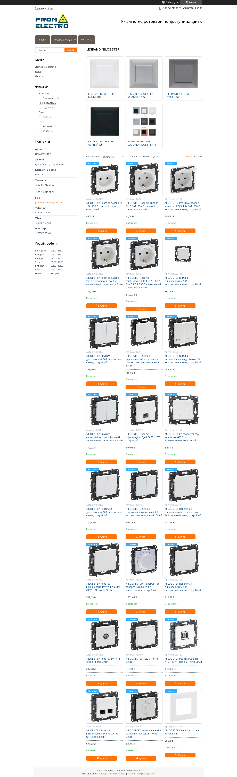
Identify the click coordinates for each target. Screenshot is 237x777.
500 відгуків (172, 2)
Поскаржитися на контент (112, 773)
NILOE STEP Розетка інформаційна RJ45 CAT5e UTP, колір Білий (143, 437)
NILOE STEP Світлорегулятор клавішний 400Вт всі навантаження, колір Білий (182, 437)
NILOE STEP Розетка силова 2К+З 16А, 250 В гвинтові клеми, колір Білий (142, 206)
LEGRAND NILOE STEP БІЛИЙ (101, 95)
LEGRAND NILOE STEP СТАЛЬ (179, 95)
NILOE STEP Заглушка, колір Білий (142, 660)
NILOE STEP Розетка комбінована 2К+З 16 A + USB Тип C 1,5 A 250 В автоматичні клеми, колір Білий (143, 282)
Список (198, 156)
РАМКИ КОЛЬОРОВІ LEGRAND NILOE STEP (140, 143)
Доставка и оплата (45, 66)
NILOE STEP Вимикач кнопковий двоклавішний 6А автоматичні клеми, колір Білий (144, 512)
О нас (38, 71)
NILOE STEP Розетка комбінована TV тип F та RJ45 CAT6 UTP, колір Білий (103, 587)
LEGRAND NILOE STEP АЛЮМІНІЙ (140, 95)
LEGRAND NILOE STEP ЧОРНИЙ (101, 143)
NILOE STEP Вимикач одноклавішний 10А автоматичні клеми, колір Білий (183, 281)
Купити (103, 231)
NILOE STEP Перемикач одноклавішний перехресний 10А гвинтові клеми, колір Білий (183, 512)
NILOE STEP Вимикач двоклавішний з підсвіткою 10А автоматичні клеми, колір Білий (183, 359)
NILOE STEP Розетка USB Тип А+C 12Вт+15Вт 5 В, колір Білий (183, 660)
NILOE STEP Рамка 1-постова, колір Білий (182, 732)
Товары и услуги (63, 39)
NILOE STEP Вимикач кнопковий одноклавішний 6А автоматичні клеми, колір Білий (104, 437)
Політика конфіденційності (141, 773)
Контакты (86, 39)
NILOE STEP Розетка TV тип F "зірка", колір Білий (103, 660)
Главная (42, 39)
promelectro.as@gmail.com (49, 202)
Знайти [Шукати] (71, 50)
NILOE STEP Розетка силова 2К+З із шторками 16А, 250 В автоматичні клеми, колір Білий (104, 281)
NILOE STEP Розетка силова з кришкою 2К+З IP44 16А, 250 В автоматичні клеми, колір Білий (183, 206)
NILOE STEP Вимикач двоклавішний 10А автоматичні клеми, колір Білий (104, 359)
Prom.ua (135, 770)
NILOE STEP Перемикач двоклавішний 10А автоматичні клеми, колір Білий (104, 512)
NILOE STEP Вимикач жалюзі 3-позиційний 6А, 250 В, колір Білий (144, 733)
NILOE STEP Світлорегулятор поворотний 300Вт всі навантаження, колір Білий (142, 587)
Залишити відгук (44, 8)
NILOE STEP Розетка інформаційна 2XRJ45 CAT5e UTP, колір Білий (102, 733)
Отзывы (39, 76)
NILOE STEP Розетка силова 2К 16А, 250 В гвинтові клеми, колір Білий (104, 206)
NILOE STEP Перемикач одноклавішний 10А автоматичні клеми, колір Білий (183, 587)
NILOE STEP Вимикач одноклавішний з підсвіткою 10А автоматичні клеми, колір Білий (143, 360)
